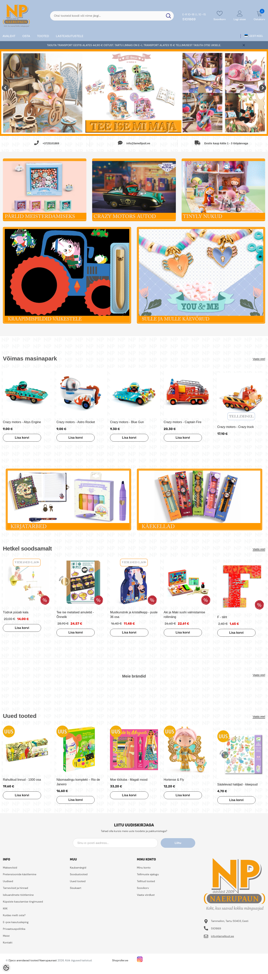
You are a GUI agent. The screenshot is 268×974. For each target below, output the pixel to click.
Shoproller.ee (120, 960)
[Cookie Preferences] (6, 967)
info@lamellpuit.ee (222, 936)
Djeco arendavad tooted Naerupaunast (33, 960)
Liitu (178, 843)
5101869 (189, 19)
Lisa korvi (22, 437)
